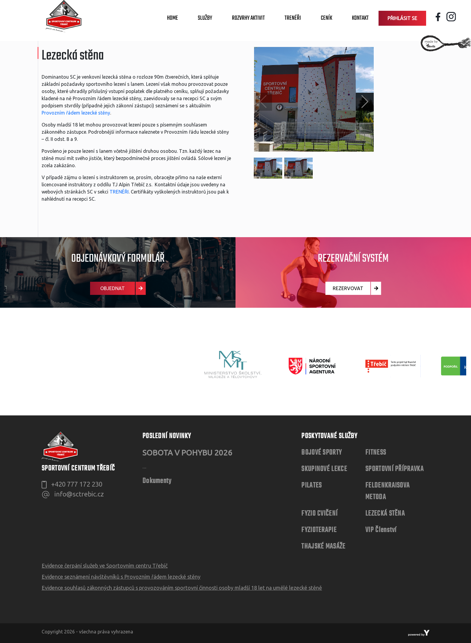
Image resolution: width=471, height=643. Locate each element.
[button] (365, 102)
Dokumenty (157, 481)
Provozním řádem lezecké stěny (76, 112)
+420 (76, 484)
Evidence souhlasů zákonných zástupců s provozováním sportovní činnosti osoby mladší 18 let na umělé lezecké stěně (182, 588)
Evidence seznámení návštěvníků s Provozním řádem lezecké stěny (121, 577)
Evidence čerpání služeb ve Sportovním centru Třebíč (105, 566)
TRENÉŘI (119, 191)
